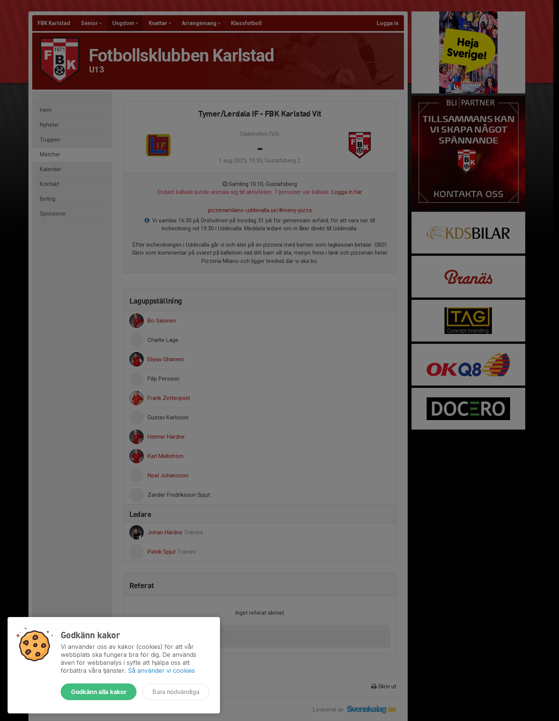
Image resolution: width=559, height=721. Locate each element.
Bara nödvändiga (175, 692)
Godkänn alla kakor (98, 692)
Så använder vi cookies (161, 670)
